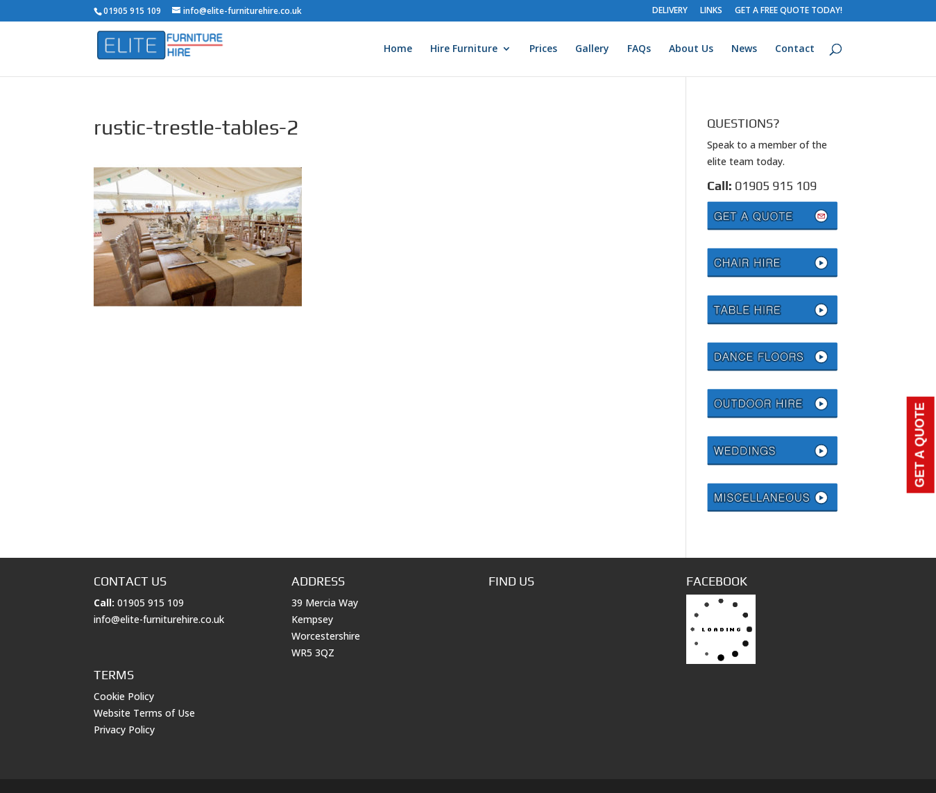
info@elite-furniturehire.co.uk (159, 619)
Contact (795, 49)
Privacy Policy (124, 729)
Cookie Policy (124, 696)
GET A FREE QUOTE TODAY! (788, 11)
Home (398, 49)
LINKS (711, 11)
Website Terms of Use (144, 712)
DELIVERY (670, 11)
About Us (691, 49)
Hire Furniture (463, 49)
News (744, 49)
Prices (543, 49)
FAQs (639, 49)
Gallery (592, 49)
